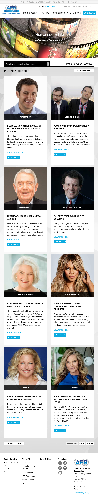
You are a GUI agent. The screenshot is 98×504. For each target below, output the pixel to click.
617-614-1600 (50, 6)
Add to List (13, 157)
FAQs (24, 483)
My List (41, 6)
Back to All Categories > (80, 63)
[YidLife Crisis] (72, 98)
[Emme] (25, 368)
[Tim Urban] (25, 98)
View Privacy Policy (81, 492)
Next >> (89, 444)
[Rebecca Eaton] (25, 275)
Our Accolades (28, 472)
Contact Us (89, 12)
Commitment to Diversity (28, 467)
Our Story (26, 462)
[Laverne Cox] (72, 275)
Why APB (44, 12)
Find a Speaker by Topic (11, 470)
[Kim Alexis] (72, 368)
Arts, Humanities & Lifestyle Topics (20, 63)
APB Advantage (28, 476)
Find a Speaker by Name (11, 463)
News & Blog (58, 12)
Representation (28, 479)
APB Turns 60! (74, 12)
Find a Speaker (29, 12)
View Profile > (15, 152)
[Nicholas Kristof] (72, 188)
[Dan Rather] (25, 188)
